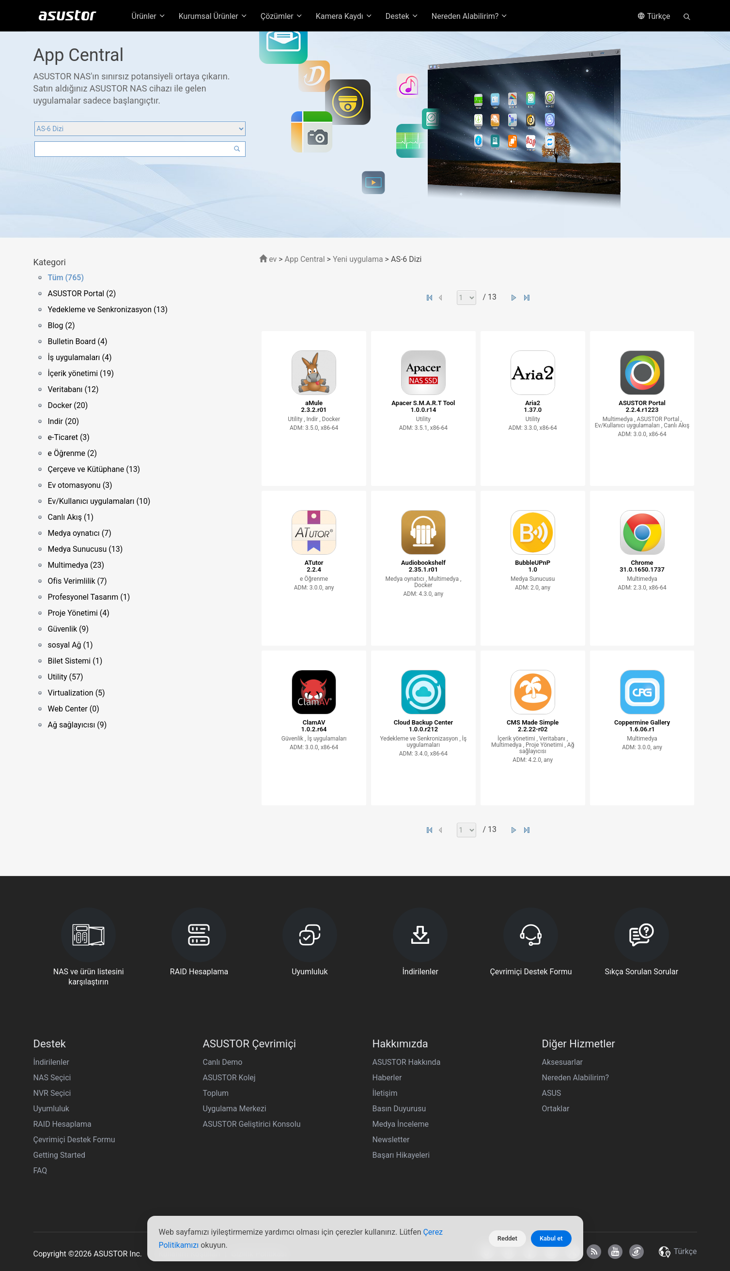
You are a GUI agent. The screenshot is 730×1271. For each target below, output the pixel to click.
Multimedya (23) (76, 565)
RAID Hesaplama (62, 1124)
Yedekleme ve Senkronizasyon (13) (108, 309)
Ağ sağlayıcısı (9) (77, 724)
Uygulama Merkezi (234, 1108)
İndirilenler (51, 1062)
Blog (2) (61, 325)
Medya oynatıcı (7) (79, 533)
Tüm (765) (66, 277)
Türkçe (653, 16)
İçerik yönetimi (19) (81, 373)
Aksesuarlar (562, 1062)
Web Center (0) (73, 708)
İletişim (385, 1093)
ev (268, 259)
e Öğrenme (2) (72, 453)
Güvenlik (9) (68, 629)
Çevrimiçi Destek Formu (74, 1139)
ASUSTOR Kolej (229, 1077)
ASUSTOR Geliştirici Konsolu (252, 1124)
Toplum (216, 1093)
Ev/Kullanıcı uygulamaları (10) (99, 501)
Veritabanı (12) (73, 389)
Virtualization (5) (76, 692)
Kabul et (551, 1238)
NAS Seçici (52, 1077)
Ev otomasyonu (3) (80, 485)
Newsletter (391, 1139)
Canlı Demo (223, 1062)
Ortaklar (556, 1108)
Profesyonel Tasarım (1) (89, 597)
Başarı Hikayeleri (401, 1155)
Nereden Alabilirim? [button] (470, 16)
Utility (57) (65, 676)
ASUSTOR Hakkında (407, 1062)
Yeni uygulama (358, 259)
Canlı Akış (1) (71, 517)
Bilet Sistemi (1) (75, 661)
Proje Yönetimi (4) (78, 613)
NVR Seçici (52, 1093)
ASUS (551, 1093)
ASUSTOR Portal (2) (82, 293)
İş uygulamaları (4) (80, 357)
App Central (305, 259)
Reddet (507, 1238)
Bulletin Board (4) (78, 341)
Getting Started (59, 1155)
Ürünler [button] (149, 16)
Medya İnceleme (401, 1124)
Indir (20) (63, 421)
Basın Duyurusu (399, 1108)
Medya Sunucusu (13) (85, 549)
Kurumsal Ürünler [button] (213, 16)
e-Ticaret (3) (69, 437)
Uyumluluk (51, 1108)
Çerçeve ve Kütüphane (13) (94, 469)
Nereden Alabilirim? (575, 1077)
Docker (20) (68, 405)
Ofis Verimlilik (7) (77, 581)
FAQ (40, 1170)
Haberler (387, 1077)
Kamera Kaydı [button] (344, 16)
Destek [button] (402, 16)
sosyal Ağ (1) (70, 645)
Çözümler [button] (282, 16)
